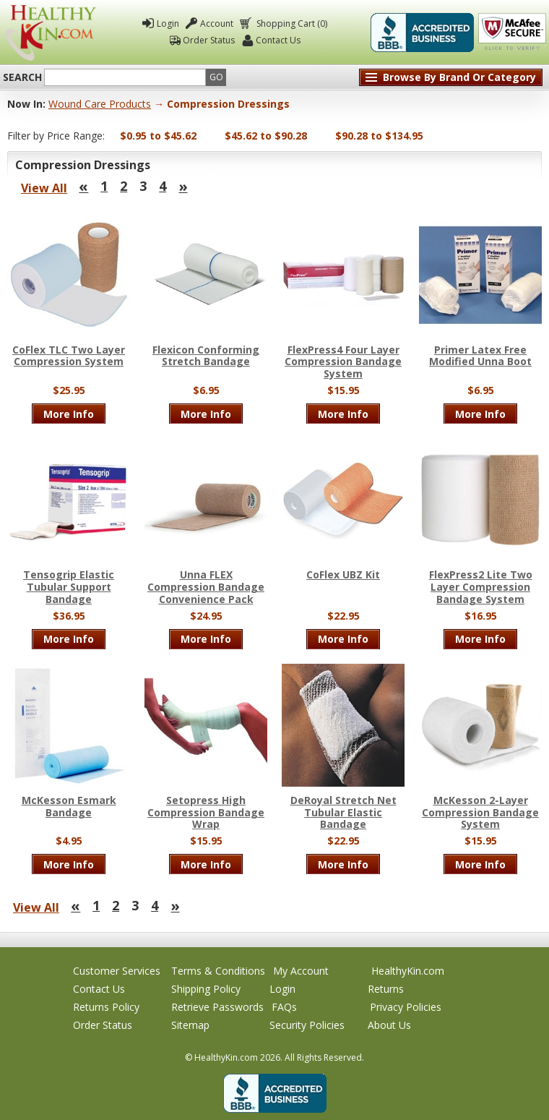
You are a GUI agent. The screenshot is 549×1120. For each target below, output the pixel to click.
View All (44, 188)
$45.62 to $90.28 (266, 135)
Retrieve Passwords (217, 1007)
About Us (389, 1025)
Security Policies (307, 1025)
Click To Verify (512, 32)
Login (168, 23)
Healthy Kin (51, 32)
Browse (459, 77)
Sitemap (190, 1025)
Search (22, 77)
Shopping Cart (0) (290, 23)
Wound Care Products (99, 104)
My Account (301, 971)
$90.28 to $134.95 (379, 135)
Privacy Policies (405, 1007)
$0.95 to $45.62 (158, 135)
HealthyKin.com (407, 971)
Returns (386, 989)
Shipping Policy (206, 989)
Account (216, 23)
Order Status (209, 40)
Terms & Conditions (218, 971)
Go (216, 77)
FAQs (284, 1007)
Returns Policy (106, 1007)
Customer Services (116, 971)
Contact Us (278, 40)
